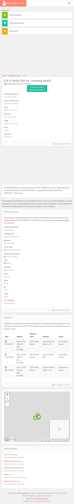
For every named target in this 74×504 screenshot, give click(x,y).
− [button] (7, 399)
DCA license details (17, 23)
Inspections (14, 31)
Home (4, 76)
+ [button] (7, 395)
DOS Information (16, 15)
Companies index (14, 76)
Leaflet (41, 441)
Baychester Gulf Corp (11, 481)
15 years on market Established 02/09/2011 (37, 88)
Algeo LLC (7, 474)
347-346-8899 (9, 223)
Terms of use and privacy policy (37, 498)
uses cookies (22, 493)
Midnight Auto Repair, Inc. (13, 461)
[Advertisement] (37, 54)
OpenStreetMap (57, 441)
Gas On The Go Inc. (11, 454)
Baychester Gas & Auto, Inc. (14, 468)
